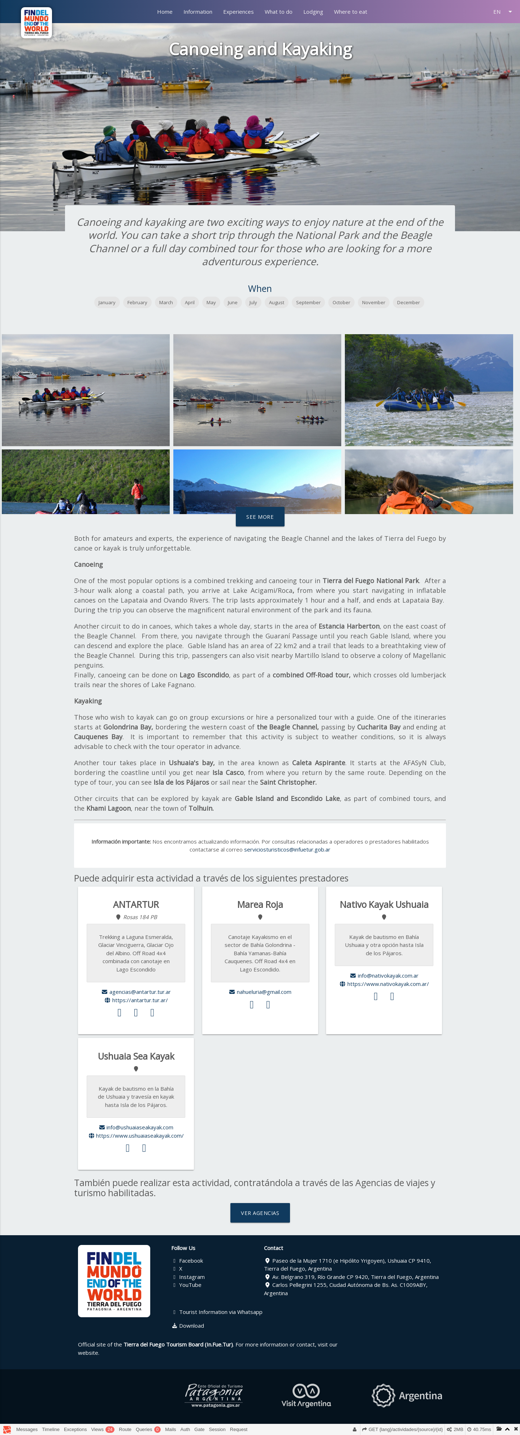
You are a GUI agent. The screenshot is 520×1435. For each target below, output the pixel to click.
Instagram (188, 1276)
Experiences (238, 11)
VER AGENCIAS (260, 1212)
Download (187, 1325)
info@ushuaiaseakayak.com (136, 1127)
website (88, 1352)
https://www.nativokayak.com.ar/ (384, 983)
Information (197, 11)
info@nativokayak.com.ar (384, 975)
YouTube (186, 1284)
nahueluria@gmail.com (260, 991)
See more (260, 516)
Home (165, 11)
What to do (278, 11)
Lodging (313, 11)
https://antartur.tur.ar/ (136, 1000)
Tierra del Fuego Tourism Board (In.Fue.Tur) (178, 1344)
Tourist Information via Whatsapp (217, 1311)
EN (504, 11)
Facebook (187, 1260)
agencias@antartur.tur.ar (136, 991)
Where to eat (350, 11)
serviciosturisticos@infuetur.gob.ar (287, 849)
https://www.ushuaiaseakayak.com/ (136, 1135)
